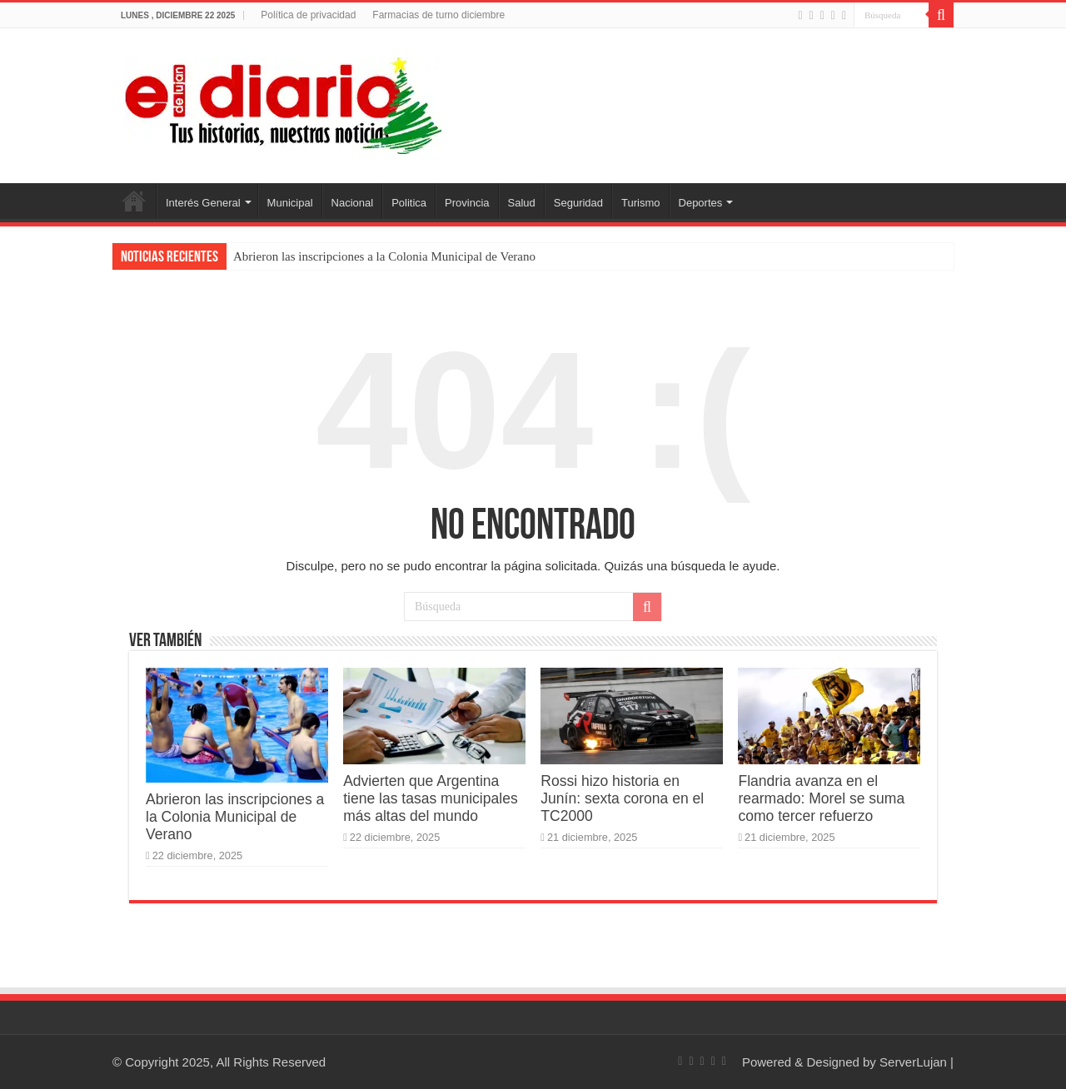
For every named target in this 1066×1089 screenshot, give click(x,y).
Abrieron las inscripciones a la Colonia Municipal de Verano (384, 256)
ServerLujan (913, 1062)
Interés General (203, 202)
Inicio (134, 200)
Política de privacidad (308, 15)
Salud (521, 202)
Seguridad (578, 202)
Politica (408, 202)
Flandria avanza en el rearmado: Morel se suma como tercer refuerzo (821, 798)
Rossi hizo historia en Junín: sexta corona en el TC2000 (622, 798)
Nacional (352, 202)
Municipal (290, 202)
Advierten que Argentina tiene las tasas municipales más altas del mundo (430, 798)
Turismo (640, 202)
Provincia (467, 202)
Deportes (701, 202)
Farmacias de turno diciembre (438, 15)
